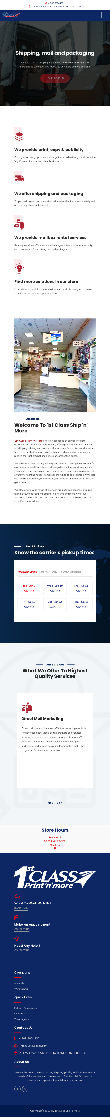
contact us (21, 950)
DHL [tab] (54, 572)
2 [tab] (53, 803)
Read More (21, 908)
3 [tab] (57, 803)
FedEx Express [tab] (27, 572)
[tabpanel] (55, 740)
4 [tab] (60, 803)
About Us (19, 983)
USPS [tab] (44, 572)
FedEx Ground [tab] (71, 572)
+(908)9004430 (29, 1038)
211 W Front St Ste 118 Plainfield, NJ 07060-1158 (52, 1053)
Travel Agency (21, 1019)
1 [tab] (49, 803)
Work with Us (21, 988)
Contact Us (21, 929)
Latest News (20, 1013)
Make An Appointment (25, 1007)
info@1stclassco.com (33, 1046)
